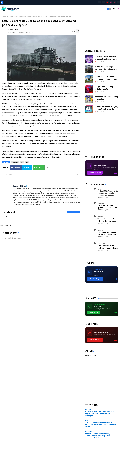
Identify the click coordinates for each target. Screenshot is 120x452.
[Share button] (47, 167)
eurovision (88, 431)
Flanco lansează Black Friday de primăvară (106, 98)
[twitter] (103, 2)
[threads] (118, 2)
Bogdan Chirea (19, 186)
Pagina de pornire (7, 16)
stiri (22, 162)
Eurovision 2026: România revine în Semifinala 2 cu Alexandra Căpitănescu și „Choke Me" (105, 58)
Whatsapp (39, 167)
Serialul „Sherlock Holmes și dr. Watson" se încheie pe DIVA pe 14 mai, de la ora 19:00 (101, 424)
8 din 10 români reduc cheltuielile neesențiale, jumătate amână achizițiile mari (107, 247)
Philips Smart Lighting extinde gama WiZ (103, 88)
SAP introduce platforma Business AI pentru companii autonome (106, 78)
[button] (109, 9)
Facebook (17, 167)
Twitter (28, 167)
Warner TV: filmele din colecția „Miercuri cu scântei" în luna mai (106, 220)
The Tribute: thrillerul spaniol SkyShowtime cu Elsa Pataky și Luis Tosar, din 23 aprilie (107, 206)
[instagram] (111, 2)
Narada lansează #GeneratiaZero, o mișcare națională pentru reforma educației (99, 413)
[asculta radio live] (118, 9)
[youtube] (107, 2)
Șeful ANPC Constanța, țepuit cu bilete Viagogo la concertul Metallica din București (105, 68)
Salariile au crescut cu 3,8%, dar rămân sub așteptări (106, 108)
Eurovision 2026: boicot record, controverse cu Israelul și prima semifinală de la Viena (97, 436)
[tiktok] (115, 2)
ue (16, 16)
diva (86, 420)
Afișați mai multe (74, 212)
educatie (88, 409)
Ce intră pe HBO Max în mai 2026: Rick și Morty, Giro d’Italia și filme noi (106, 233)
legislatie (15, 162)
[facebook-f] (99, 2)
